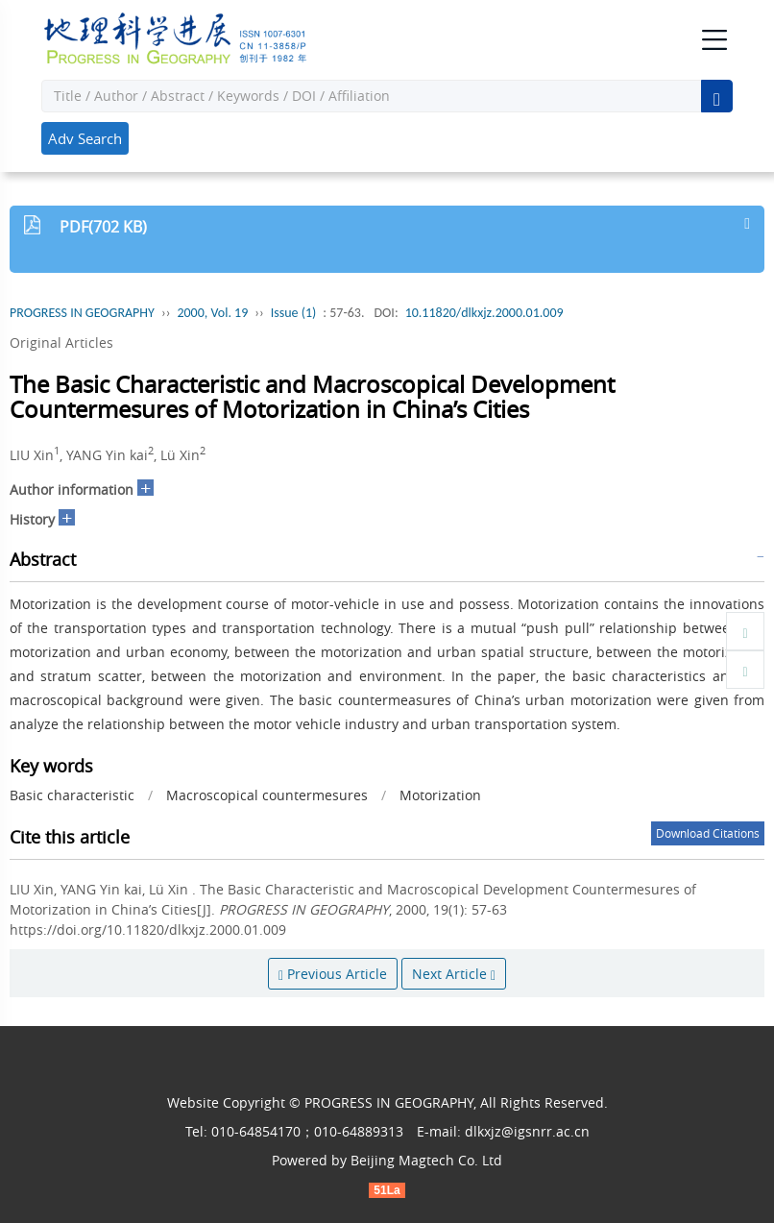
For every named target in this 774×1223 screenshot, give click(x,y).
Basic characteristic (72, 795)
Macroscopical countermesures (267, 795)
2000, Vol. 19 (212, 313)
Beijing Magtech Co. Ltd (426, 1160)
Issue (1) (294, 313)
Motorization (440, 795)
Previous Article (332, 974)
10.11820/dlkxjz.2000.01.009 (484, 313)
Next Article (454, 974)
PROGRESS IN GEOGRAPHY (82, 313)
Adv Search (85, 138)
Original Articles (61, 342)
